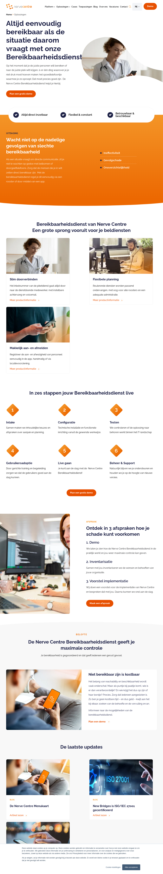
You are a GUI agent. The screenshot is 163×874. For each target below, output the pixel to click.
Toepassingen (85, 7)
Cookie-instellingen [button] (113, 867)
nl (136, 6)
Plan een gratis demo (21, 93)
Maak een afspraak (100, 529)
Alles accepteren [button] (131, 867)
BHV (42, 842)
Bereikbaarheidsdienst (50, 838)
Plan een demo (99, 647)
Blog (95, 7)
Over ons (103, 7)
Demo (150, 6)
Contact (124, 7)
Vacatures (114, 7)
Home (9, 15)
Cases (74, 7)
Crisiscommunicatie (49, 829)
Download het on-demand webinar (28, 785)
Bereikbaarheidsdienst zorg (87, 829)
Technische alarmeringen (52, 833)
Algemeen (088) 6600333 (18, 841)
